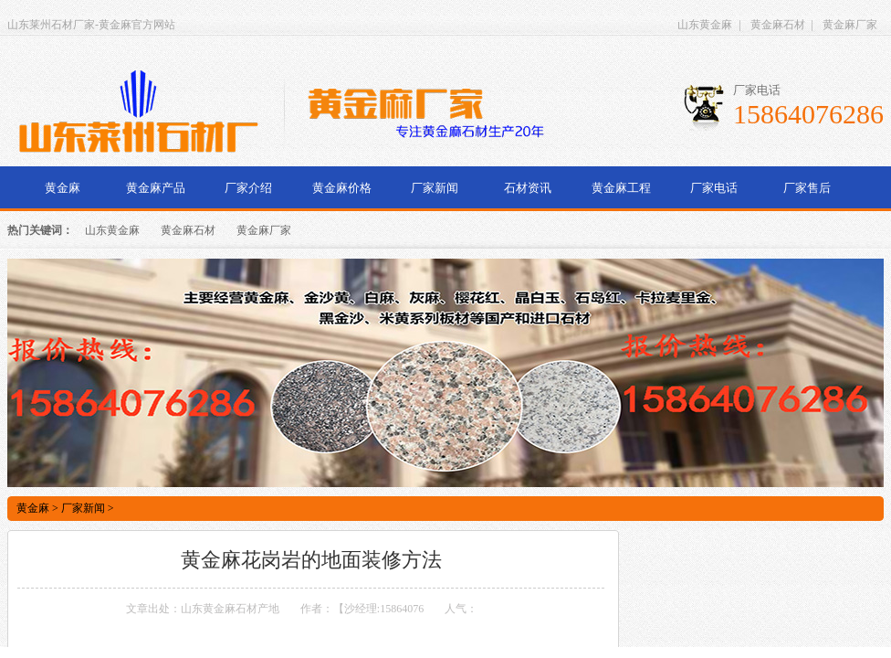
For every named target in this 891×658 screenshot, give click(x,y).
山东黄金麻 (704, 24)
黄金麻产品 (155, 188)
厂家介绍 (248, 188)
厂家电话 (714, 188)
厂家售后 (807, 188)
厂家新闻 (434, 188)
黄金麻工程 (621, 188)
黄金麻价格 (342, 188)
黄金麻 (62, 188)
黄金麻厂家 (850, 24)
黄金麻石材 (777, 24)
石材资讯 (527, 188)
